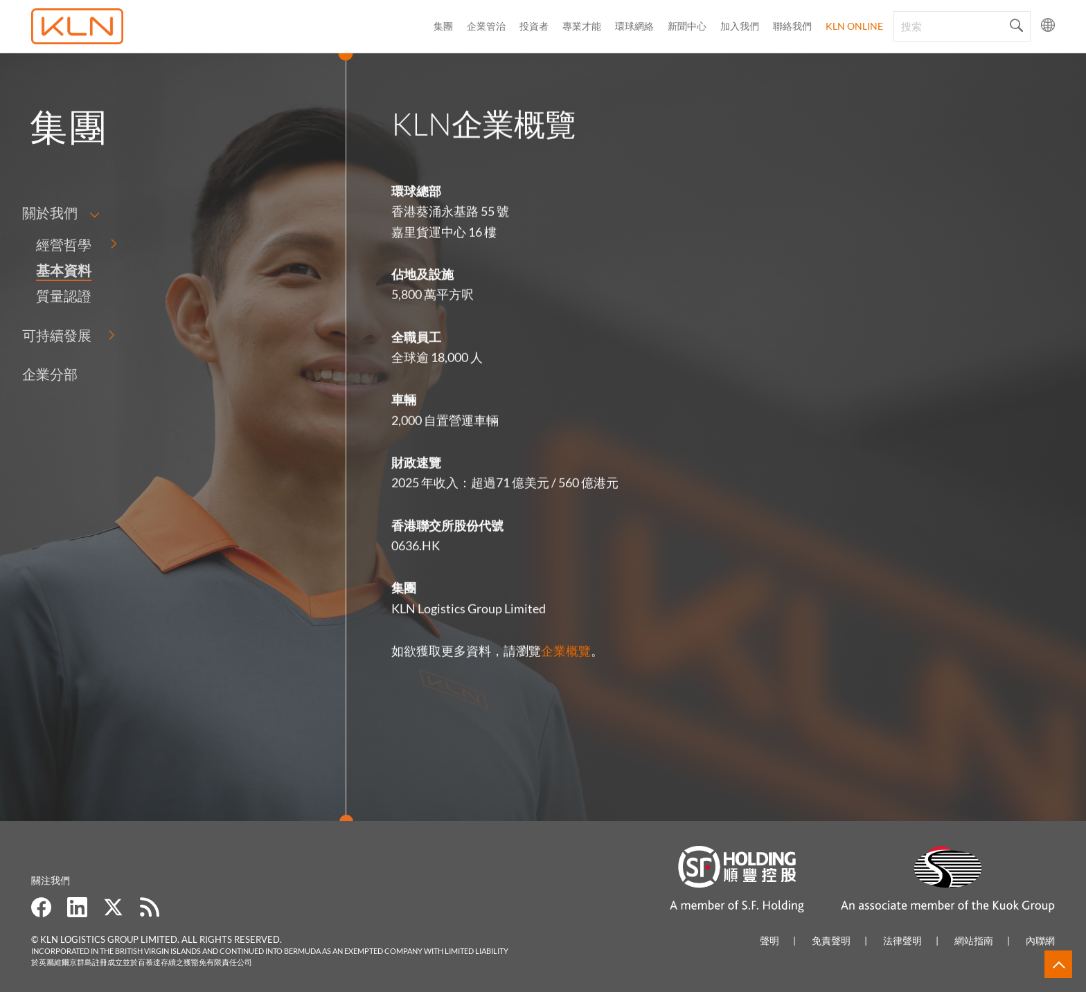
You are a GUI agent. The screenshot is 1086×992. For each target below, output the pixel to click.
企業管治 (486, 26)
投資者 (534, 26)
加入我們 (739, 26)
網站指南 (973, 940)
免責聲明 (831, 940)
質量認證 (33, 295)
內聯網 (1040, 940)
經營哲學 (33, 244)
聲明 (769, 940)
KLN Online (854, 26)
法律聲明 (902, 940)
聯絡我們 (792, 26)
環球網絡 (634, 26)
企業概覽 (566, 659)
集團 (443, 26)
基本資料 (33, 270)
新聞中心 (687, 26)
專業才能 (581, 26)
